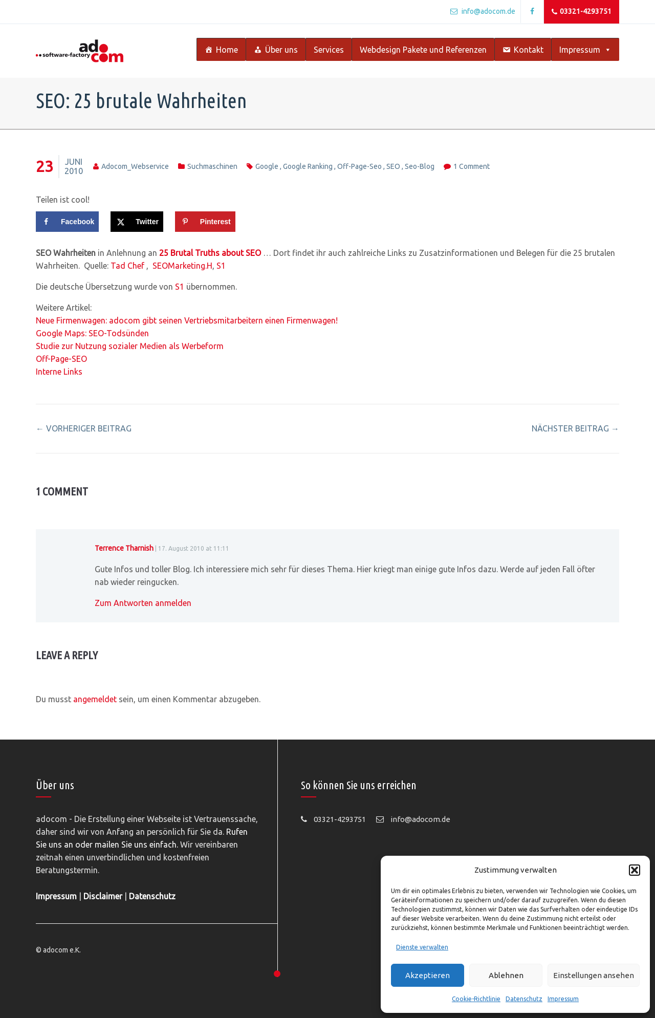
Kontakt (528, 49)
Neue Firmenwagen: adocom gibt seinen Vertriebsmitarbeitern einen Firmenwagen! (187, 320)
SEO (393, 166)
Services (329, 49)
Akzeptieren (427, 975)
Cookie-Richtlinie (476, 998)
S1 (220, 265)
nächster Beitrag (575, 428)
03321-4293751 (582, 12)
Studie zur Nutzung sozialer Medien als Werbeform (130, 346)
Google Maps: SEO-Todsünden (92, 333)
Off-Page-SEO (61, 358)
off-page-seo (359, 166)
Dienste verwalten (422, 947)
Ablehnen (506, 975)
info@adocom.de (482, 11)
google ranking (308, 166)
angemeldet (95, 699)
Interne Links (59, 371)
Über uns (281, 49)
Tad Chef (128, 265)
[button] (634, 870)
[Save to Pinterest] (205, 221)
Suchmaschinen (212, 166)
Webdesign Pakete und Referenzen (423, 49)
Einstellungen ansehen (593, 975)
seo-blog (419, 166)
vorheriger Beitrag (84, 428)
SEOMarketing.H (182, 265)
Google (266, 166)
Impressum (563, 998)
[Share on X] (137, 221)
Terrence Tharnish (124, 548)
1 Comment (471, 166)
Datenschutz (524, 998)
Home (227, 49)
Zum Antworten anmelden (143, 603)
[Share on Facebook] (67, 221)
